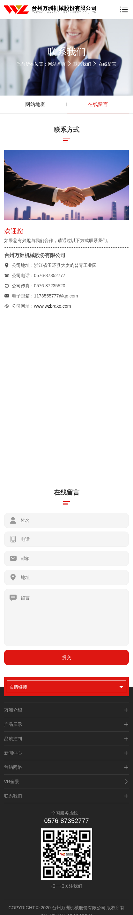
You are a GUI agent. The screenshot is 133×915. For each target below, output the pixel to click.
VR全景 (66, 781)
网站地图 (35, 104)
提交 (66, 657)
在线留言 (107, 64)
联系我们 (82, 64)
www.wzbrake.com (52, 306)
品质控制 (66, 738)
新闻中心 (66, 753)
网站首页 (57, 64)
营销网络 (66, 767)
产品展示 (66, 724)
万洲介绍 (66, 710)
